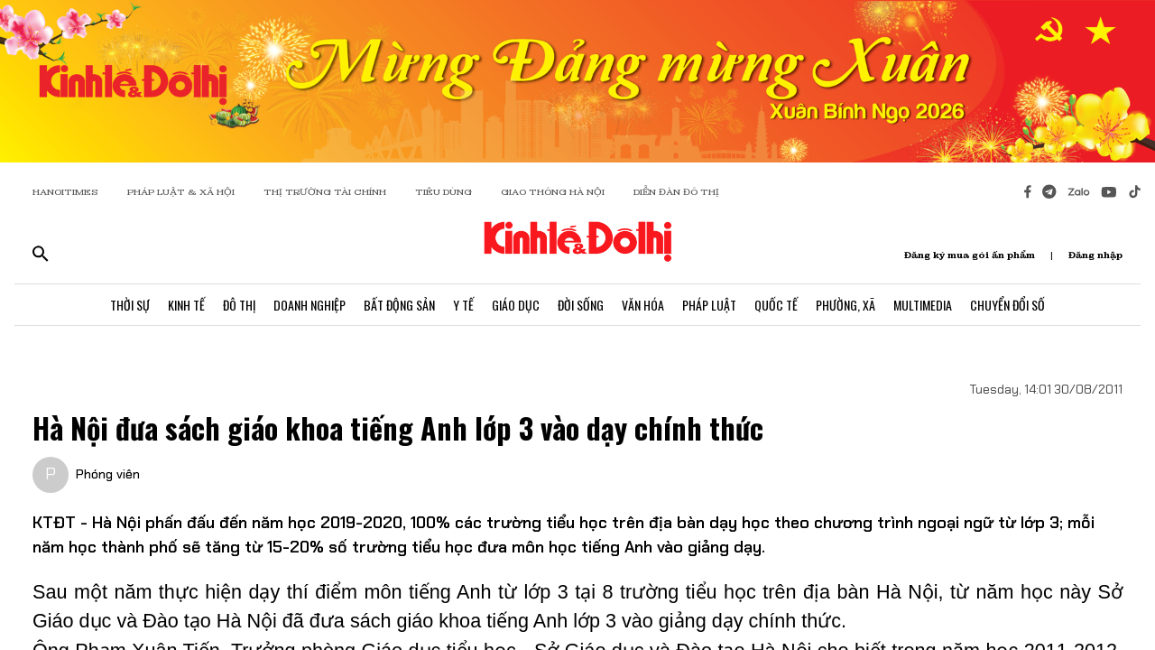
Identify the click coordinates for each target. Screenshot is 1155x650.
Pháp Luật (709, 304)
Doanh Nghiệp (309, 304)
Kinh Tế (186, 304)
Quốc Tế (776, 304)
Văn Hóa (643, 304)
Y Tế (463, 304)
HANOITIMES (65, 192)
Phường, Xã (845, 304)
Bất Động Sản (399, 304)
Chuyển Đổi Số (1007, 304)
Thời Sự (130, 304)
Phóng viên (108, 474)
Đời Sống (581, 304)
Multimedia (922, 304)
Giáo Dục (516, 304)
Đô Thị (239, 304)
